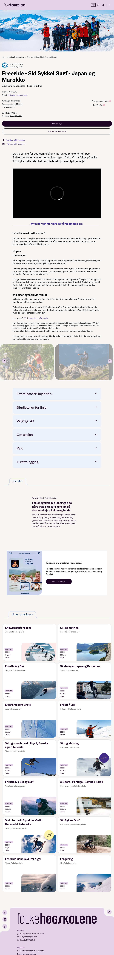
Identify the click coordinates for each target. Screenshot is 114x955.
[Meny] (109, 5)
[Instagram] (4, 919)
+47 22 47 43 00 (26, 933)
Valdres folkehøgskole (16, 57)
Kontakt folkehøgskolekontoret (30, 950)
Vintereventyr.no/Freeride (36, 318)
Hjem (4, 57)
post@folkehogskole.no (28, 937)
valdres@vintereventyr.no (17, 95)
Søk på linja (57, 123)
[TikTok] (4, 926)
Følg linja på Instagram (13, 144)
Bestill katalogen (59, 581)
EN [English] (98, 5)
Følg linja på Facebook (13, 140)
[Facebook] (4, 912)
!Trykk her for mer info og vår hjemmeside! (56, 224)
